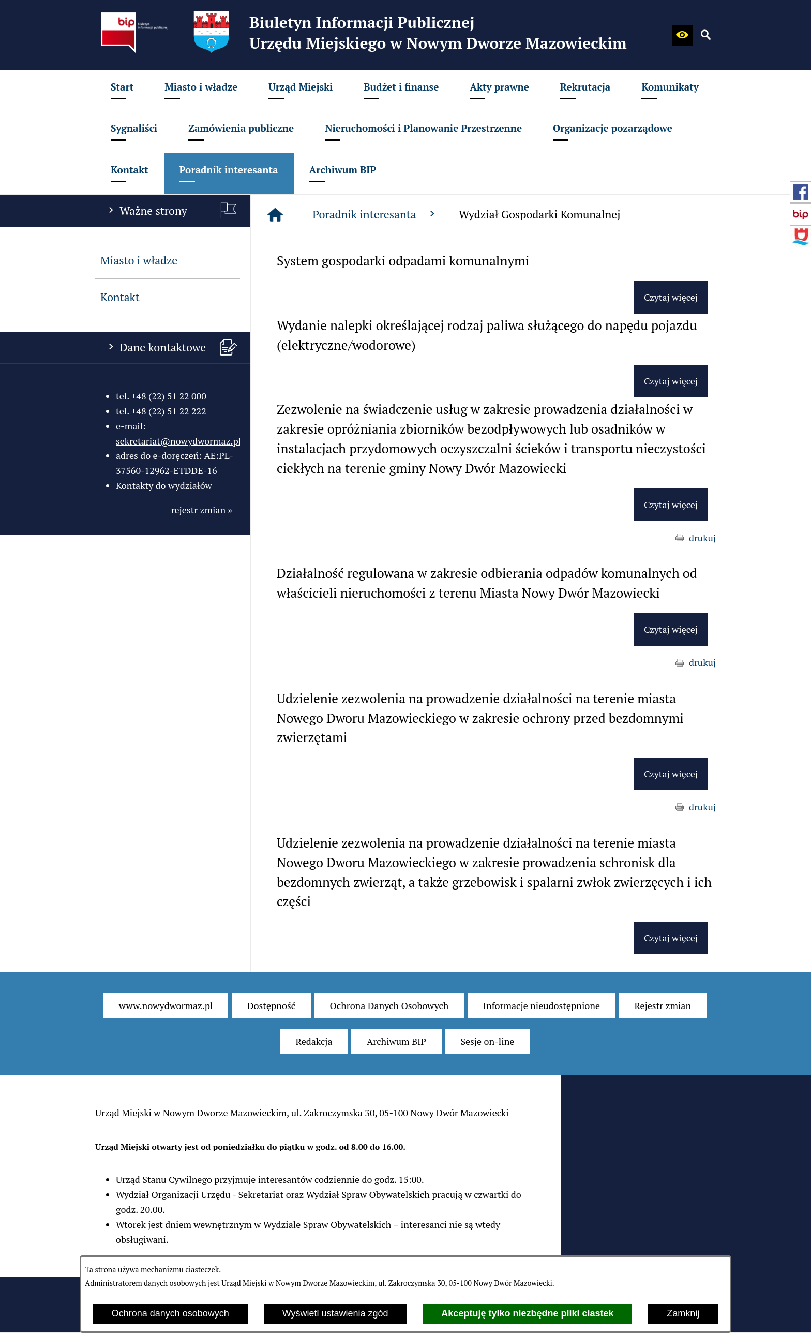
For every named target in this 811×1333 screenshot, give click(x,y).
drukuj (702, 537)
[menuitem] (122, 90)
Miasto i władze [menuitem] (138, 260)
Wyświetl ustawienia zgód (335, 1313)
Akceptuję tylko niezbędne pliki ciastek (527, 1313)
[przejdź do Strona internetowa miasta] (800, 236)
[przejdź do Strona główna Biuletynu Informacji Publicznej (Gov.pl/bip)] (800, 214)
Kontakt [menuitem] (120, 297)
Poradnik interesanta (375, 214)
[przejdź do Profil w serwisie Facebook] (800, 192)
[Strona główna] (275, 215)
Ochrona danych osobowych (170, 1313)
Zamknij (683, 1313)
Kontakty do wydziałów (164, 485)
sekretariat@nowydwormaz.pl (178, 441)
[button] (682, 35)
